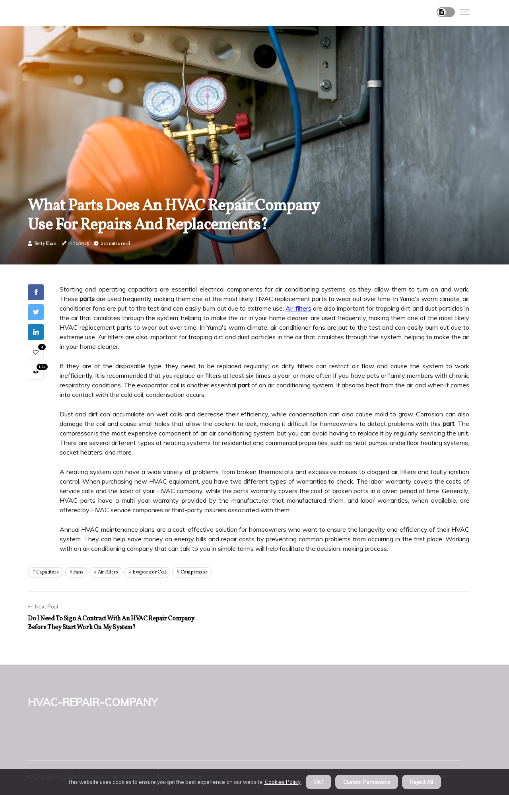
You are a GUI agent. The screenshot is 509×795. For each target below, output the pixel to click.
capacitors (47, 572)
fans (78, 572)
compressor (194, 572)
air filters (108, 572)
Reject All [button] (421, 782)
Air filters (298, 308)
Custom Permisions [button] (366, 782)
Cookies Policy (282, 782)
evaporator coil (149, 572)
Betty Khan (45, 244)
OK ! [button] (318, 782)
